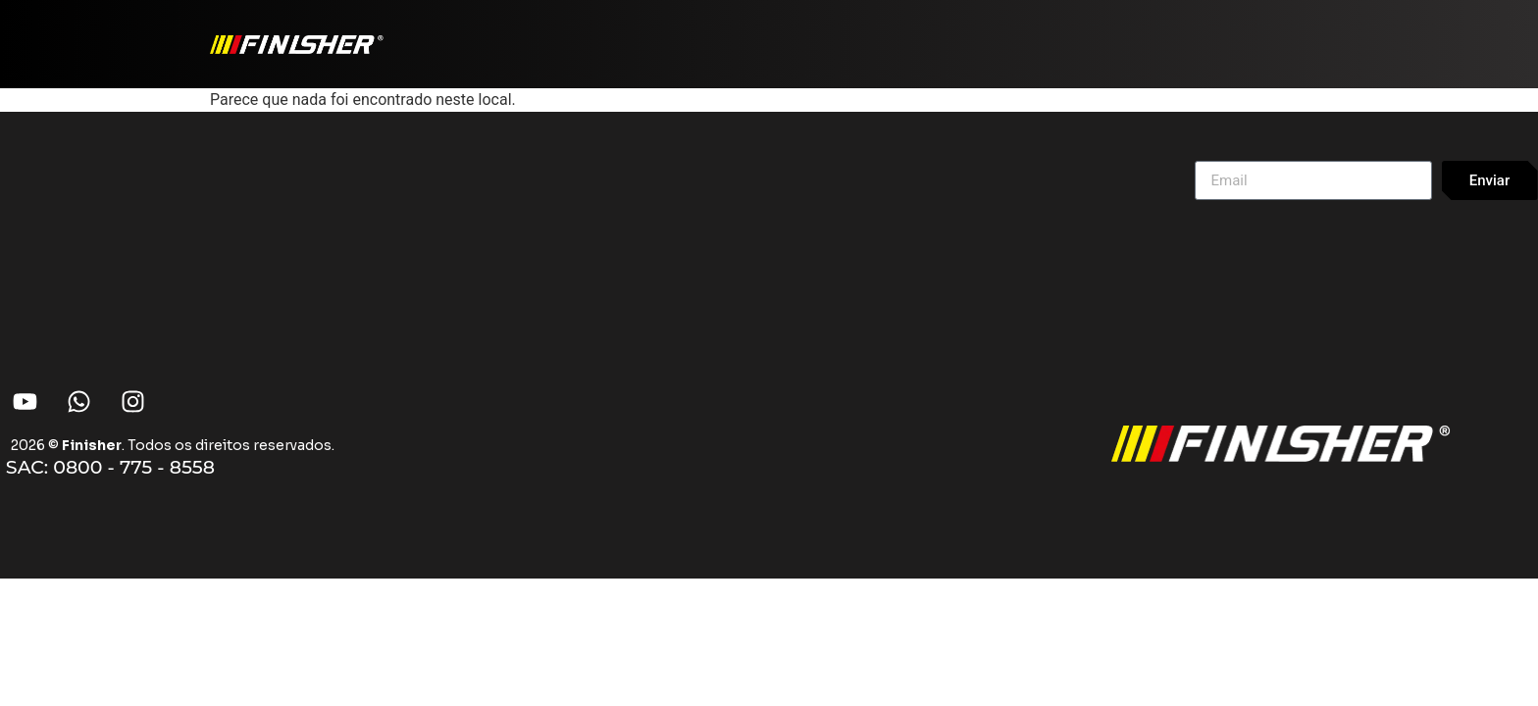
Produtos (1040, 32)
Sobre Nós (1270, 31)
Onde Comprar (1159, 31)
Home (945, 31)
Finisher (92, 445)
